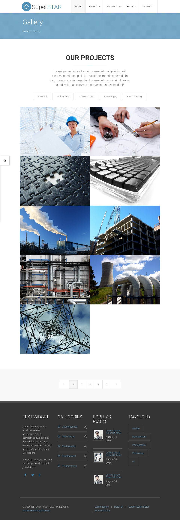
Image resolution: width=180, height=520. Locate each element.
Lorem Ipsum (102, 506)
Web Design (63, 96)
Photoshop (138, 453)
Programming (134, 96)
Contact (148, 6)
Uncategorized (69, 426)
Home (78, 6)
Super (42, 6)
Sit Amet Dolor (102, 510)
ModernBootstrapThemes (36, 510)
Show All (42, 96)
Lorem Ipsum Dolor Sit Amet (113, 431)
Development (86, 96)
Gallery (111, 6)
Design (136, 428)
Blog (130, 6)
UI (133, 461)
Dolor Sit (118, 506)
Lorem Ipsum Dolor (138, 506)
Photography (110, 96)
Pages (93, 6)
